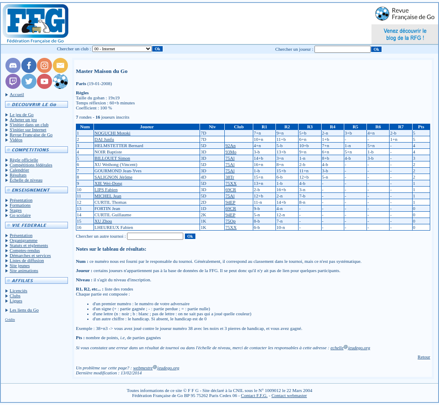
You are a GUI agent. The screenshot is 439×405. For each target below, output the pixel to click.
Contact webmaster (289, 395)
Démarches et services (30, 255)
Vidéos (16, 139)
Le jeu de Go (22, 114)
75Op (230, 220)
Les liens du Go (24, 309)
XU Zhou (103, 220)
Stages (16, 210)
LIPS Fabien (105, 189)
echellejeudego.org (350, 347)
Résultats (18, 174)
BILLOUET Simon (112, 158)
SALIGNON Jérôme (113, 176)
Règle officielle (24, 159)
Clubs (15, 295)
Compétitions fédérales (31, 164)
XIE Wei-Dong (108, 183)
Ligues (16, 300)
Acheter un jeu (23, 119)
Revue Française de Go (31, 134)
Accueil (17, 94)
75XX (230, 183)
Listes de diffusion (27, 260)
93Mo (230, 151)
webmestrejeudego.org (156, 367)
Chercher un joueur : (294, 49)
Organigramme (23, 240)
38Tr (229, 176)
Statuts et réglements (29, 245)
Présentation (21, 199)
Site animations (24, 270)
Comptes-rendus (25, 250)
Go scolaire (20, 215)
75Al (229, 158)
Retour (424, 356)
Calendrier (19, 169)
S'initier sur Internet (28, 129)
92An (230, 145)
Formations (20, 205)
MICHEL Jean (107, 195)
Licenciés (18, 290)
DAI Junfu (104, 139)
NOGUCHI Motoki (112, 132)
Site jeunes (20, 265)
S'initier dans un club (29, 124)
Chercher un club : (74, 48)
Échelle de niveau (26, 179)
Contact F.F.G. (254, 395)
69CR (230, 189)
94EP (230, 202)
